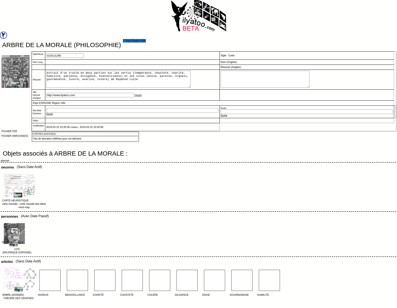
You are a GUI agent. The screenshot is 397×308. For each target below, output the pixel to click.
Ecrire (224, 118)
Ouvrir (138, 98)
